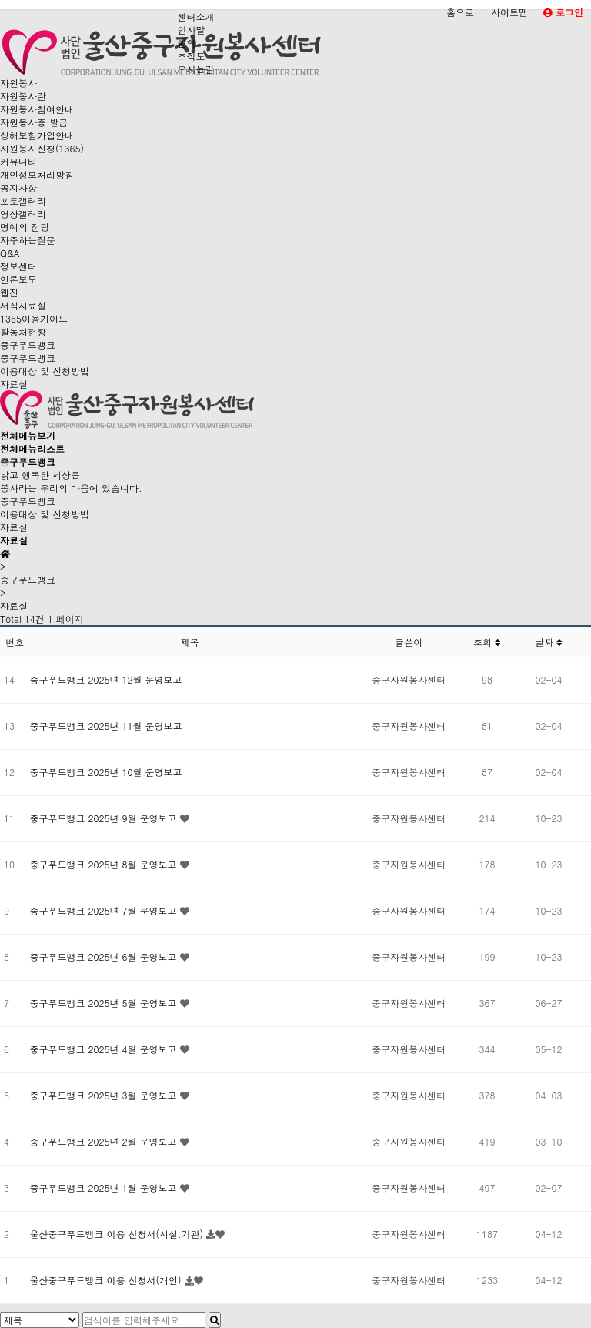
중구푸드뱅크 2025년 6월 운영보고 (105, 956)
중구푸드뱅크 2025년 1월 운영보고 (105, 1187)
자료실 (14, 383)
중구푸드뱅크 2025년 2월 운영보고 (105, 1141)
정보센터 (18, 266)
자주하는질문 (27, 239)
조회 (487, 641)
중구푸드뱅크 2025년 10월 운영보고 (106, 771)
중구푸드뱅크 (27, 344)
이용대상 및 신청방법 (44, 370)
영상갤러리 (23, 213)
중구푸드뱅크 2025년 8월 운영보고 (105, 864)
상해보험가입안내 (37, 135)
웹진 (9, 292)
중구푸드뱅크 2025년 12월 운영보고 (106, 679)
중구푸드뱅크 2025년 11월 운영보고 (106, 725)
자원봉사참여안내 (37, 108)
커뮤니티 (18, 161)
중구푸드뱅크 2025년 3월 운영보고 (105, 1095)
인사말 (191, 29)
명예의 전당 (24, 226)
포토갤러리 (23, 200)
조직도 (191, 55)
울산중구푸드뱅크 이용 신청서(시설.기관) (118, 1233)
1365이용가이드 (34, 318)
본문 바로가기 (0, 0)
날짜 (549, 641)
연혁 (186, 42)
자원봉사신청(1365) (42, 148)
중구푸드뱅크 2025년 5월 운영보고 (105, 1002)
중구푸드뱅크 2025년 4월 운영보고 (105, 1048)
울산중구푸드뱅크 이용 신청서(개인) (107, 1279)
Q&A (10, 252)
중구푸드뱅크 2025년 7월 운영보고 (105, 910)
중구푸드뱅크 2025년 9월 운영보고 (105, 818)
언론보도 (18, 279)
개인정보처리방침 (37, 174)
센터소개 (195, 16)
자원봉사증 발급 (34, 122)
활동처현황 (23, 331)
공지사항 (18, 187)
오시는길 (195, 68)
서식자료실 (23, 305)
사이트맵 (509, 11)
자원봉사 (18, 82)
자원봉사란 (23, 95)
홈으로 (460, 11)
